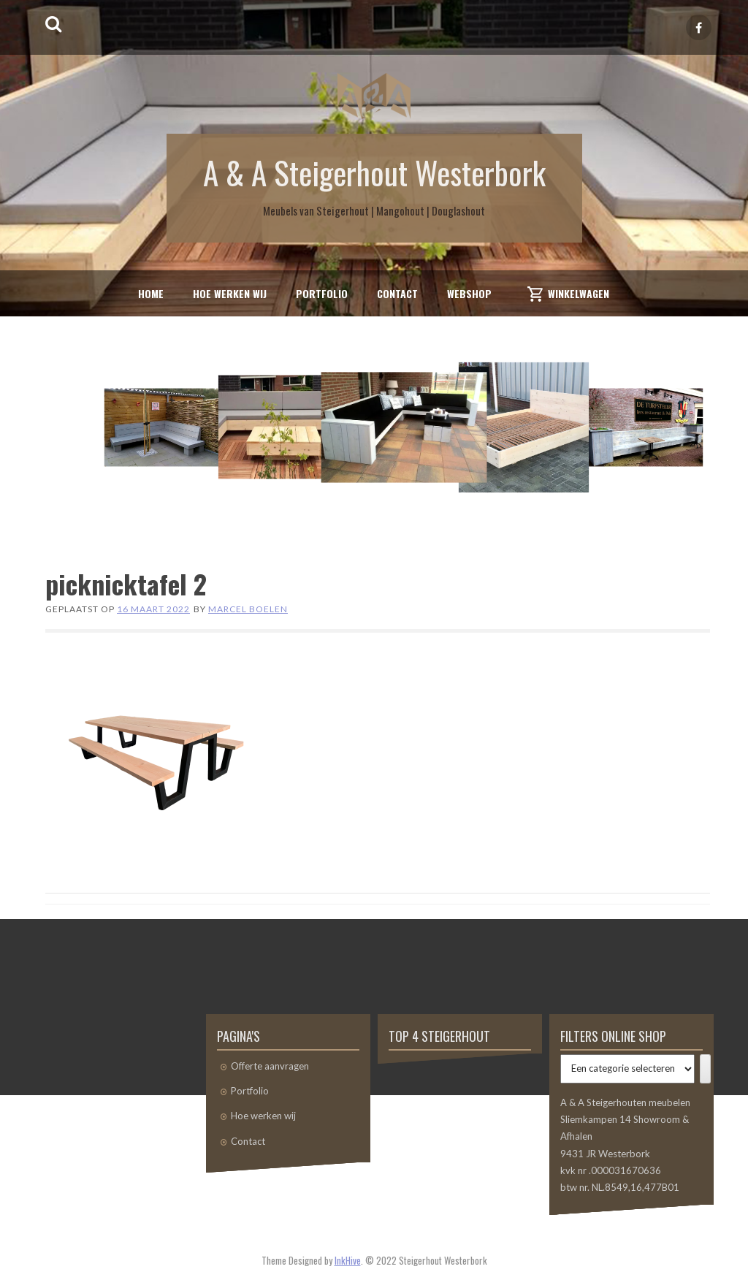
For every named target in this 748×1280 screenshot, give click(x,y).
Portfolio (322, 293)
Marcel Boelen (248, 608)
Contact (397, 293)
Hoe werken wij (230, 293)
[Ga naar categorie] (705, 1068)
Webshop (469, 293)
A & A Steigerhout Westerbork (374, 171)
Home (151, 293)
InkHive (348, 1260)
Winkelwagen (578, 293)
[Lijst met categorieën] (627, 1068)
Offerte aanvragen (270, 1066)
